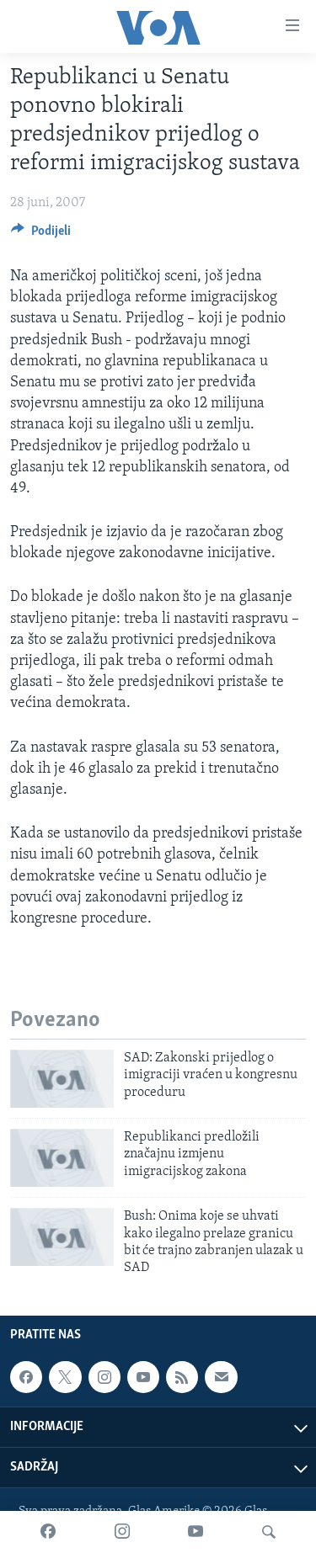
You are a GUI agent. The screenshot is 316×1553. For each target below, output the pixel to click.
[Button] (41, 235)
